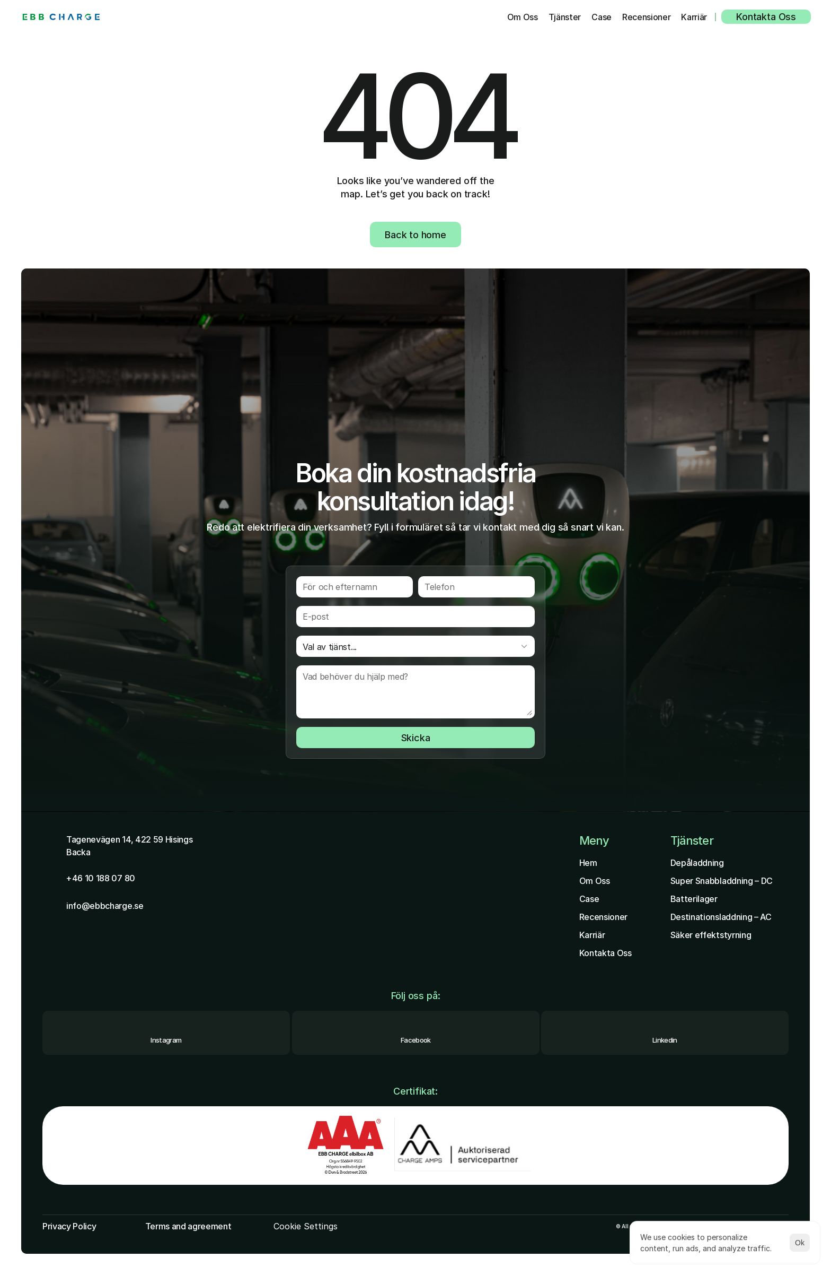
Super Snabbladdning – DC (721, 880)
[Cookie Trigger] (305, 1226)
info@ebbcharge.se (105, 905)
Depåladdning (697, 862)
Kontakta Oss (605, 953)
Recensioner (603, 917)
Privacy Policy (69, 1226)
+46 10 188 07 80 (100, 878)
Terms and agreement (188, 1226)
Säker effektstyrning (711, 935)
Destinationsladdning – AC (721, 917)
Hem (588, 862)
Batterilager (694, 899)
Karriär (592, 935)
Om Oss (594, 880)
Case (589, 899)
